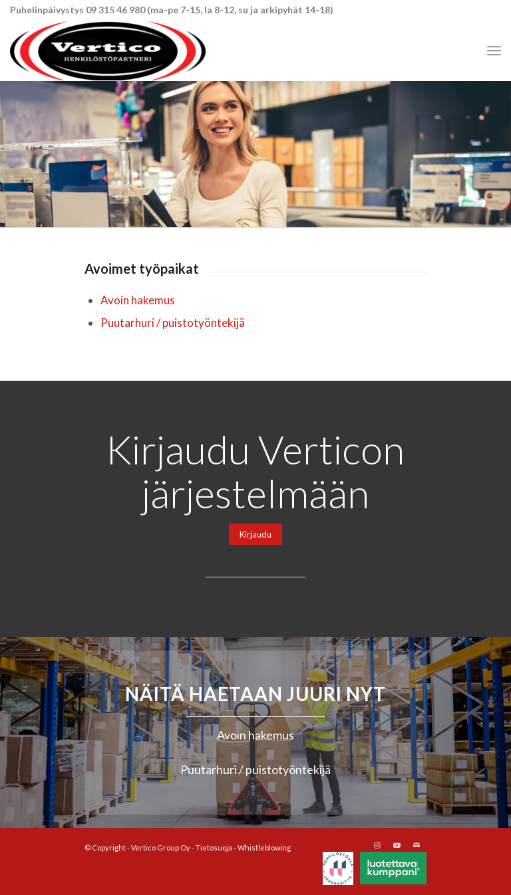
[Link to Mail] (416, 845)
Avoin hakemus (137, 300)
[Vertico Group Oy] (107, 50)
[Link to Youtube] (397, 845)
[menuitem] (494, 50)
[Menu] (494, 50)
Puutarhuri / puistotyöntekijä (172, 323)
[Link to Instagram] (377, 845)
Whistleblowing (264, 847)
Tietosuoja (214, 847)
